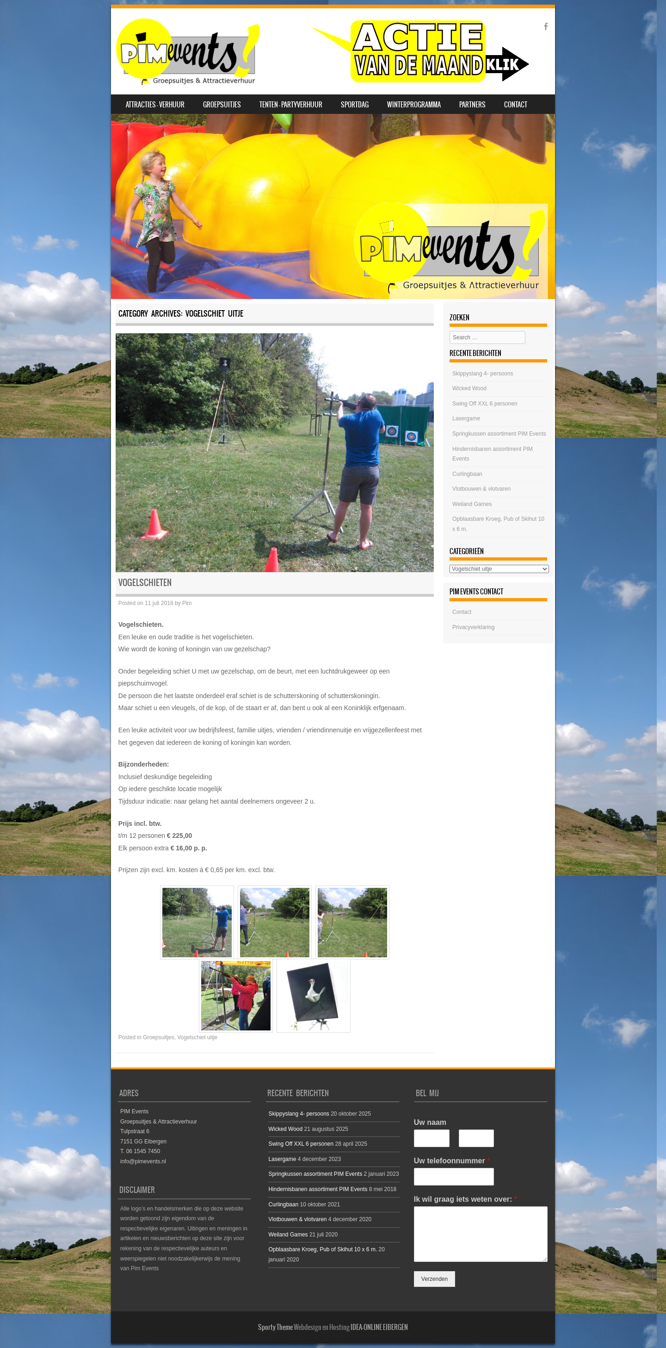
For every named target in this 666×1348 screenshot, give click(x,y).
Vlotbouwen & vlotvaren (481, 489)
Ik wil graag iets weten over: (465, 1199)
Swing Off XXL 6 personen (485, 403)
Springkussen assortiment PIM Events (499, 434)
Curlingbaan (467, 474)
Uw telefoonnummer (452, 1161)
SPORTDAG (355, 105)
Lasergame (466, 418)
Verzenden (434, 1279)
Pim (187, 603)
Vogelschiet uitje (197, 1037)
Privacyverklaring (473, 627)
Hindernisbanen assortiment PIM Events (317, 1189)
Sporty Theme (275, 1327)
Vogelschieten (145, 582)
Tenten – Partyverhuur (290, 105)
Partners (472, 105)
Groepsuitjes (222, 105)
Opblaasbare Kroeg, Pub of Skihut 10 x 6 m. (322, 1249)
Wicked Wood (469, 388)
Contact (515, 105)
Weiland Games (472, 504)
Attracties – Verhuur (155, 105)
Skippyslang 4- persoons (482, 373)
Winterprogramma (414, 105)
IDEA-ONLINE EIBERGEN (379, 1327)
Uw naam (430, 1122)
